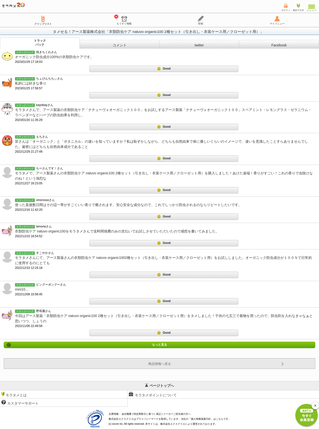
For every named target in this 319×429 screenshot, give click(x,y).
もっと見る (159, 345)
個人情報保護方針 (201, 419)
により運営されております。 (189, 424)
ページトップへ (159, 386)
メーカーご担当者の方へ (177, 414)
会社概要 (127, 414)
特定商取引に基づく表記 (147, 414)
